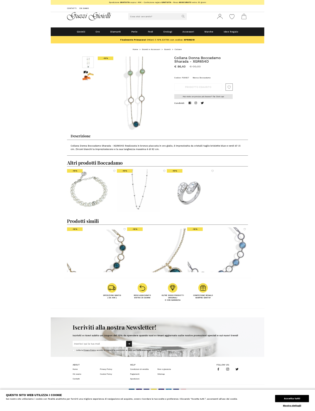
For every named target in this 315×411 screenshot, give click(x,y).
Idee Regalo (231, 32)
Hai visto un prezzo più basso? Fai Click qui (203, 98)
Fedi (150, 32)
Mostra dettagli (292, 405)
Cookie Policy (106, 375)
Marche (208, 32)
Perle (134, 32)
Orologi (167, 32)
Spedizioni (134, 380)
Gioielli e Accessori (151, 51)
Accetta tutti (292, 398)
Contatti (72, 8)
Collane (178, 51)
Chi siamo (84, 8)
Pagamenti (134, 375)
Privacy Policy (89, 351)
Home (135, 51)
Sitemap (161, 375)
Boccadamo (205, 79)
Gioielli (81, 32)
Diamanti (115, 32)
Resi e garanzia (164, 370)
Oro (98, 32)
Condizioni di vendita (139, 370)
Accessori (188, 32)
